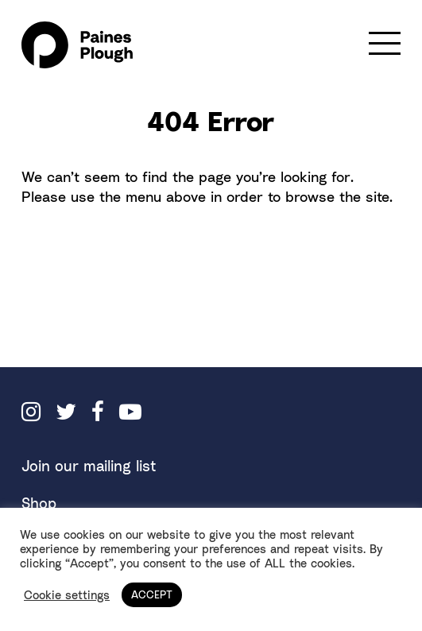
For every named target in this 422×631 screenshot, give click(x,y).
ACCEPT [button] (151, 594)
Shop (38, 503)
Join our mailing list (89, 465)
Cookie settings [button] (67, 595)
